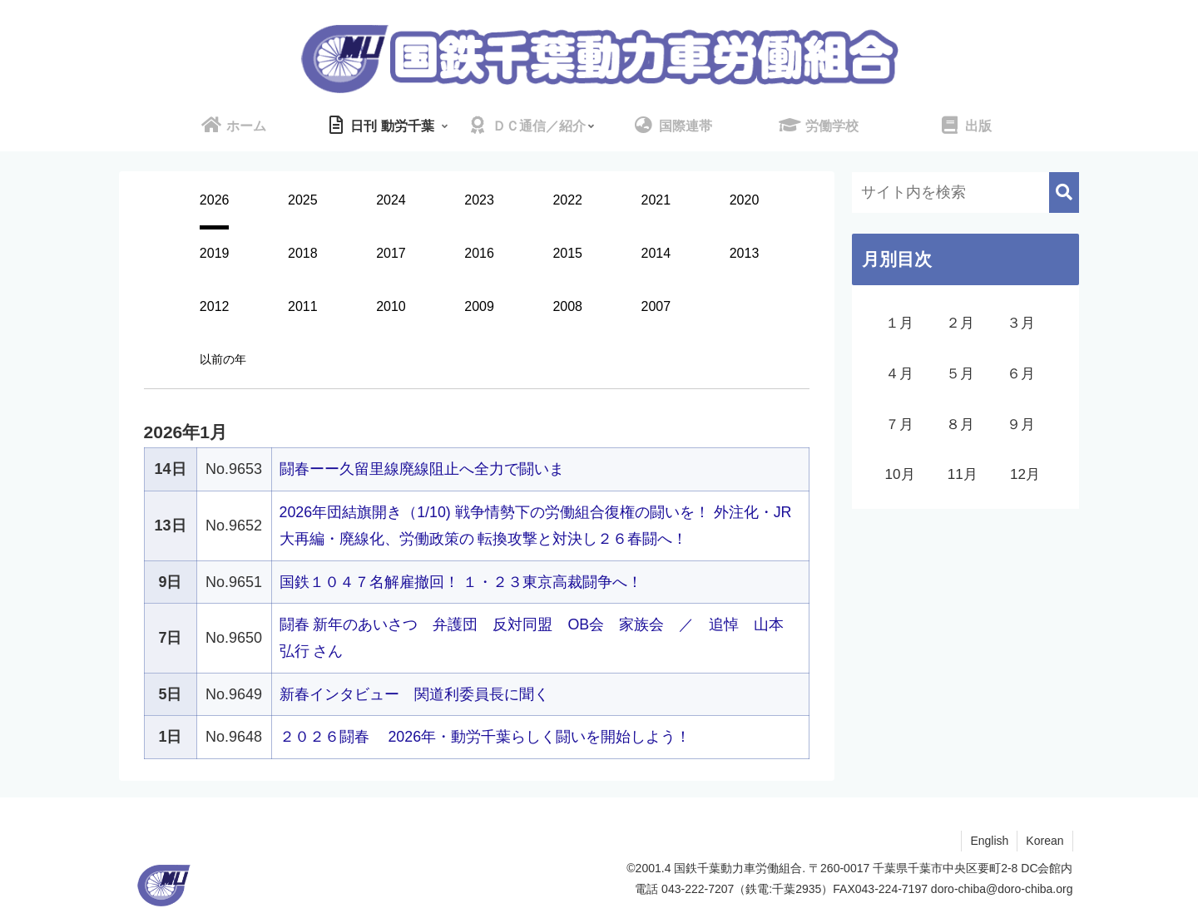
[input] (965, 192)
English (989, 840)
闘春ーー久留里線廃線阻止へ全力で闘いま (422, 469)
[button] (1064, 192)
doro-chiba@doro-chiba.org (1002, 889)
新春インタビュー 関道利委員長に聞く (414, 694)
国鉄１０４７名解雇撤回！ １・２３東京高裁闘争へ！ (461, 582)
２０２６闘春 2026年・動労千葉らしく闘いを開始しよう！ (485, 736)
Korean (1044, 840)
